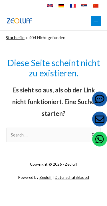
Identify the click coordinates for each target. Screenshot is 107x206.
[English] (50, 6)
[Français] (73, 6)
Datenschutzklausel (72, 177)
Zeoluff (45, 177)
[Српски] (84, 6)
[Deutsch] (61, 6)
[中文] (95, 6)
